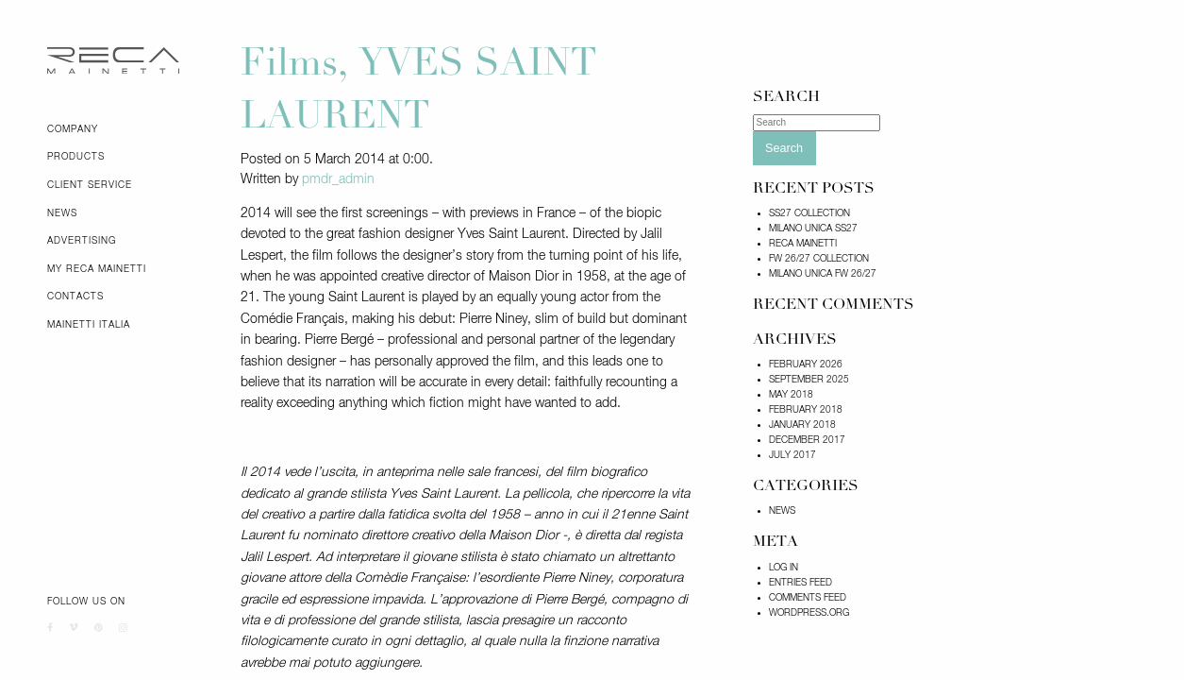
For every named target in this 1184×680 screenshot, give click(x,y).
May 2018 (791, 395)
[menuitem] (129, 129)
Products (76, 157)
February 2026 (805, 364)
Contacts (75, 296)
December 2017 (807, 440)
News (62, 213)
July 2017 (792, 455)
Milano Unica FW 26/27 (822, 274)
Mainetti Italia (88, 325)
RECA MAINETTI (803, 243)
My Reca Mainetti (96, 269)
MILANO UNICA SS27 (813, 228)
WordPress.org (809, 613)
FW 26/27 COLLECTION (819, 259)
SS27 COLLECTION (809, 213)
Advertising (81, 241)
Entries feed (800, 582)
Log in (783, 567)
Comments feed (807, 598)
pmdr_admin (338, 179)
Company (72, 129)
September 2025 (809, 379)
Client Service (89, 185)
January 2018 (802, 425)
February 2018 (805, 410)
